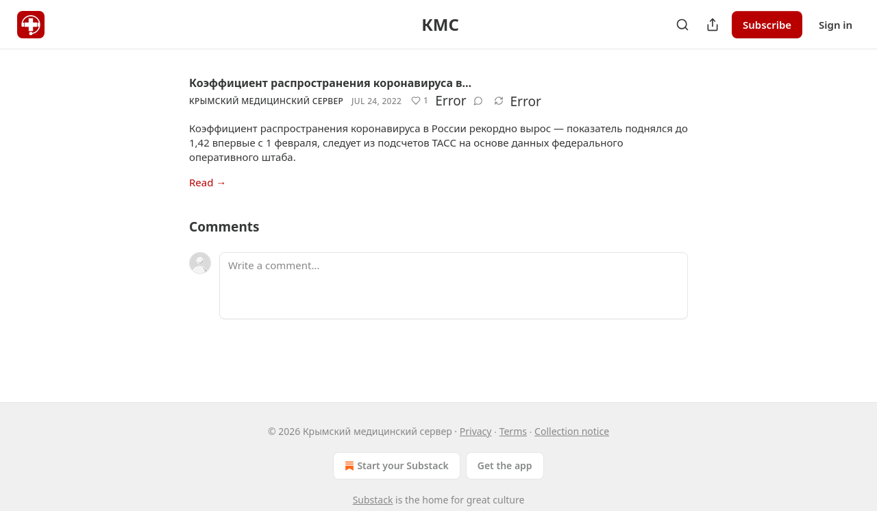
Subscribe (767, 25)
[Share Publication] (712, 24)
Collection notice (571, 431)
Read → (207, 182)
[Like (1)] (419, 100)
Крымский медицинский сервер (266, 101)
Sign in (835, 25)
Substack (373, 499)
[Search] (682, 24)
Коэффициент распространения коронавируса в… (330, 82)
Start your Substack (395, 465)
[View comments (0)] (478, 100)
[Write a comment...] (453, 285)
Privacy (476, 431)
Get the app (505, 465)
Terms (513, 431)
